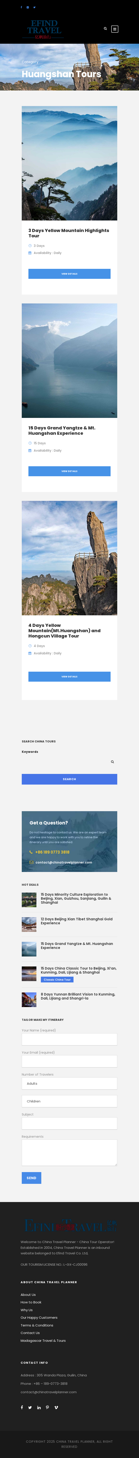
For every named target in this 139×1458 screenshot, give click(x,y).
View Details (69, 273)
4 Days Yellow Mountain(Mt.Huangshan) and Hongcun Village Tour (64, 630)
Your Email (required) (69, 1059)
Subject (69, 1121)
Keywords (30, 752)
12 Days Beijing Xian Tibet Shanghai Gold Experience (77, 921)
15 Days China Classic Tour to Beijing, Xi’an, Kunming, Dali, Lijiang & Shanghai (79, 970)
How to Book (31, 1302)
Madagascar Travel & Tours (43, 1340)
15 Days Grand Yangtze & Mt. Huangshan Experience (61, 430)
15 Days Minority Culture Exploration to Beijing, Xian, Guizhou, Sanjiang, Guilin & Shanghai (76, 898)
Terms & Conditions (37, 1325)
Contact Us (30, 1332)
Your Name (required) (69, 1037)
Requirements (69, 1151)
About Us (28, 1294)
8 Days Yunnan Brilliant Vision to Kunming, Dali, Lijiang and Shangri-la (78, 996)
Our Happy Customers (39, 1317)
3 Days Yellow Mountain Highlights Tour (68, 233)
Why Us (27, 1310)
